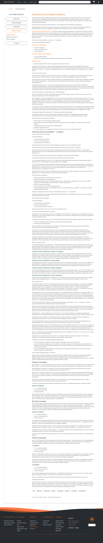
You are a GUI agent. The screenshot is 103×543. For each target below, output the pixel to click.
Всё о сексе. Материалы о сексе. (79, 534)
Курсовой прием (59, 520)
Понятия (19, 520)
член (34, 490)
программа (74, 490)
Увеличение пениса (9, 517)
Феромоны (58, 530)
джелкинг (39, 490)
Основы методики (34, 522)
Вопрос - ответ (33, 2)
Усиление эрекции (60, 522)
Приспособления (8, 524)
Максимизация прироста (12, 37)
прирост (53, 490)
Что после (32, 528)
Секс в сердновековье (74, 522)
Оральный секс (20, 526)
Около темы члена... (48, 517)
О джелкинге (33, 520)
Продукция (59, 517)
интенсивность (82, 490)
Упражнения (33, 524)
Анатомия (45, 522)
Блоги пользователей (74, 521)
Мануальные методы (9, 520)
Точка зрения (46, 520)
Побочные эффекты (10, 39)
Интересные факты (47, 524)
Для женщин (59, 528)
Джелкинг (11, 9)
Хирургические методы (9, 522)
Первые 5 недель (34, 526)
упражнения (46, 490)
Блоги (71, 518)
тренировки (60, 490)
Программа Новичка (11, 34)
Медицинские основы (22, 528)
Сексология (71, 525)
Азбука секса (20, 517)
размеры (67, 490)
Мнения (19, 530)
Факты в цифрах (72, 523)
